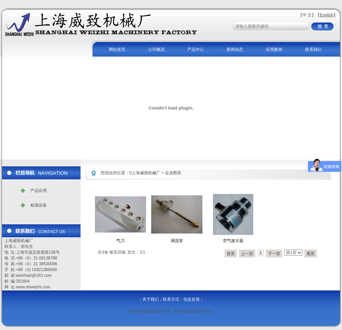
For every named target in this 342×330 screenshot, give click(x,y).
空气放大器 (233, 240)
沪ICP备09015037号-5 (149, 311)
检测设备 (38, 205)
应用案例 (274, 49)
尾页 (311, 253)
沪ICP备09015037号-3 (192, 311)
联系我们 (313, 49)
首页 (231, 253)
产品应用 (38, 190)
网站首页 (117, 49)
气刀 (120, 240)
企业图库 (173, 172)
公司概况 (156, 49)
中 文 (307, 15)
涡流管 (177, 240)
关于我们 (150, 299)
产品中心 (195, 49)
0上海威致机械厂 (144, 172)
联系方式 (171, 299)
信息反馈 (191, 299)
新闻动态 (235, 49)
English (326, 15)
